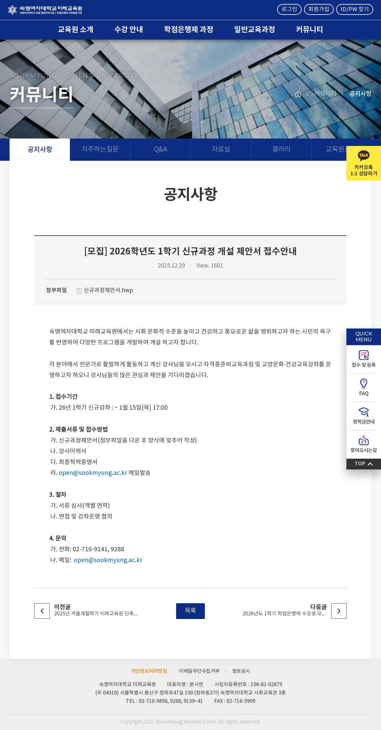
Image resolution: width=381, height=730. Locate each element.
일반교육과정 (254, 29)
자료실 (221, 149)
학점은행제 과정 (188, 29)
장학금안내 (364, 422)
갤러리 (281, 149)
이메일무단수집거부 (199, 671)
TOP (360, 464)
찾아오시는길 (363, 450)
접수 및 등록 (363, 365)
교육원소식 (341, 149)
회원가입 (318, 9)
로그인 (289, 9)
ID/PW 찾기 (355, 9)
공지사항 (40, 150)
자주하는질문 (100, 149)
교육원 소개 (75, 29)
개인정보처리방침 (149, 671)
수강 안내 (128, 29)
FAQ (363, 393)
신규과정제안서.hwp (108, 290)
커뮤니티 (309, 29)
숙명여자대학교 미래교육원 (45, 10)
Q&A (160, 149)
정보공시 (241, 671)
